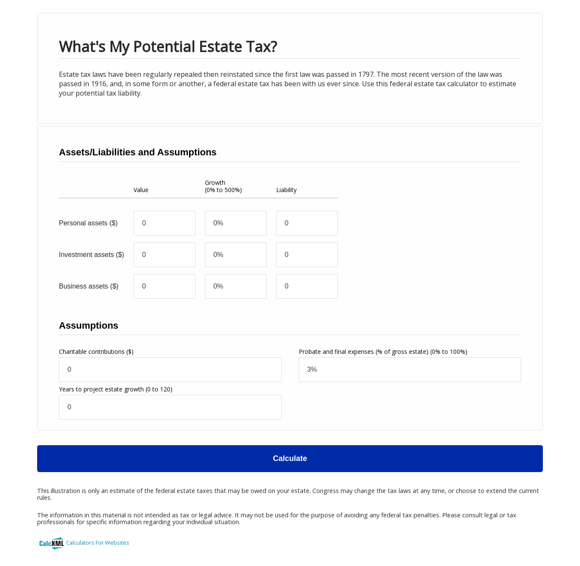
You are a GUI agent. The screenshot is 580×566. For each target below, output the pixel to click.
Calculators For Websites (97, 542)
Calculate (290, 458)
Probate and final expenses (383, 351)
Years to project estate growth (115, 389)
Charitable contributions (96, 351)
